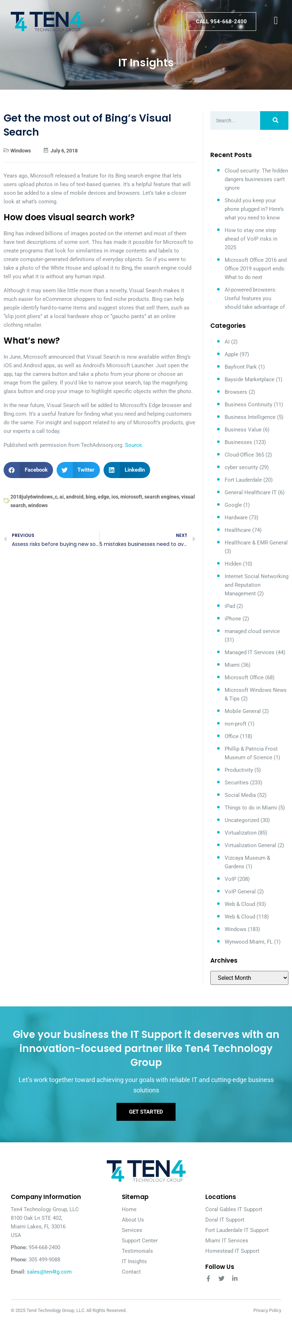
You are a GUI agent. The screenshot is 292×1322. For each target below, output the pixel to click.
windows (38, 505)
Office (232, 736)
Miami (232, 665)
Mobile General (243, 711)
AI (227, 342)
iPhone (233, 618)
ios (114, 497)
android (74, 497)
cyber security (241, 467)
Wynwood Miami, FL (249, 942)
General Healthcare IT (251, 492)
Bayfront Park (241, 367)
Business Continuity (248, 404)
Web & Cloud (240, 904)
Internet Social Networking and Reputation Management (256, 585)
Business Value (243, 429)
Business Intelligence (250, 417)
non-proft (235, 724)
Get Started (146, 1112)
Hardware (236, 517)
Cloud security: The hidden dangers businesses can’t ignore (256, 179)
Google (233, 505)
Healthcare (238, 530)
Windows (20, 151)
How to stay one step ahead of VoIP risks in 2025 (251, 239)
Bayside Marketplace (249, 379)
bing (91, 497)
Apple (231, 354)
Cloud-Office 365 (244, 455)
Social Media (240, 795)
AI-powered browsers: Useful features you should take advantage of (255, 298)
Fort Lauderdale (243, 480)
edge (103, 497)
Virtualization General (250, 845)
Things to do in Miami (251, 807)
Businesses (238, 442)
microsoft (131, 497)
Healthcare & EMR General (256, 542)
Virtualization (241, 833)
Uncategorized (242, 820)
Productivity (239, 770)
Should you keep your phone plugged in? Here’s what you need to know (254, 209)
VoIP (230, 879)
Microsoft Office (244, 677)
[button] (28, 470)
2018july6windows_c (33, 497)
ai (61, 497)
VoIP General (240, 891)
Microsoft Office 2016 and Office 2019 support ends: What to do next (256, 268)
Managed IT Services (249, 652)
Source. (134, 445)
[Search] (274, 120)
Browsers (236, 392)
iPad (230, 606)
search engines (161, 497)
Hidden (233, 564)
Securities (237, 782)
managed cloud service (252, 631)
